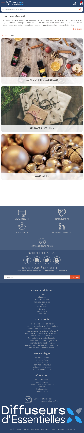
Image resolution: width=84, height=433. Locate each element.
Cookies (42, 387)
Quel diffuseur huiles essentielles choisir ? (42, 326)
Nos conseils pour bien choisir (42, 324)
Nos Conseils (42, 311)
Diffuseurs (42, 297)
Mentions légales (58, 429)
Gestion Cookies (42, 389)
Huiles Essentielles (42, 299)
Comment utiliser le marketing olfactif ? (42, 340)
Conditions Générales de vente (42, 384)
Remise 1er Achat (42, 360)
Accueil (4, 35)
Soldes (42, 295)
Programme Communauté (42, 365)
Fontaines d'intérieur (42, 302)
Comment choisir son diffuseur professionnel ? (42, 345)
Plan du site (70, 429)
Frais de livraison (42, 382)
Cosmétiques (42, 307)
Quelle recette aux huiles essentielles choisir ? (42, 333)
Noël (12, 35)
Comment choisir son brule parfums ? (42, 348)
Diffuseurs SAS (28, 429)
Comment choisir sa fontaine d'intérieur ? (42, 331)
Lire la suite (77, 29)
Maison (42, 309)
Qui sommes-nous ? (42, 380)
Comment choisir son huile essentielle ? (42, 328)
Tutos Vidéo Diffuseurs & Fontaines (42, 343)
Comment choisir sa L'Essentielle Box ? (42, 336)
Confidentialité (42, 391)
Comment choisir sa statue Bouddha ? (42, 338)
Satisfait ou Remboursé (42, 369)
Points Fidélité (42, 362)
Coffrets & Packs (42, 304)
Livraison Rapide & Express (42, 367)
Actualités (42, 314)
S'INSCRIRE (75, 277)
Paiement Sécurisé (42, 358)
